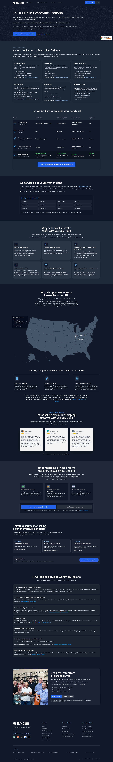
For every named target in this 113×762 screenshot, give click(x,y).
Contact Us (64, 726)
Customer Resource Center (68, 734)
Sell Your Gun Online (87, 726)
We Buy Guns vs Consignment (32, 99)
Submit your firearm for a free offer (24, 34)
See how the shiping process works (58, 612)
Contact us (60, 3)
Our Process (45, 728)
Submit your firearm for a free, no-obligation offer (56, 164)
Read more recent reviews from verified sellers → (56, 454)
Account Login (65, 731)
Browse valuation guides (38, 654)
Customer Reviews (46, 740)
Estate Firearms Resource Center (62, 644)
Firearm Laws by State (87, 736)
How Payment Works (47, 733)
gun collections (83, 186)
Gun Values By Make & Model (38, 752)
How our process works (44, 34)
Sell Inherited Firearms (87, 731)
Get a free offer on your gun (74, 507)
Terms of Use (87, 758)
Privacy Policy (97, 758)
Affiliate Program (46, 737)
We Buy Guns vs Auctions (90, 77)
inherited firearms (25, 189)
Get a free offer (56, 696)
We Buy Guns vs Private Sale (61, 100)
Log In (97, 3)
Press (79, 759)
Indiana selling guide (84, 510)
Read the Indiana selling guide (38, 507)
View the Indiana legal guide (89, 560)
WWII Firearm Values (89, 752)
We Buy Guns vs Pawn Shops (61, 77)
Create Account (65, 728)
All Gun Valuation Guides (18, 752)
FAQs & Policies (45, 735)
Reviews (53, 3)
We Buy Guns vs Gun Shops (31, 77)
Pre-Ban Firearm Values (72, 752)
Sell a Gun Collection (87, 728)
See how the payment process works (41, 622)
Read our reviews (68, 696)
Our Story (44, 726)
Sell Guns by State (86, 734)
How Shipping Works (47, 730)
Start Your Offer (90, 3)
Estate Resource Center (67, 736)
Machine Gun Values (53, 752)
